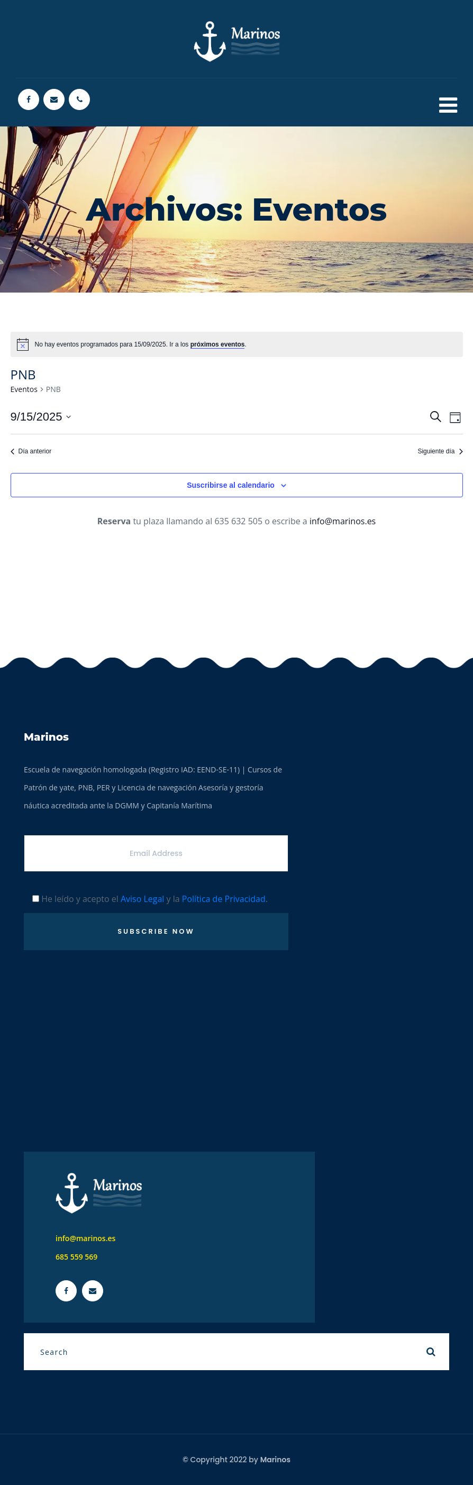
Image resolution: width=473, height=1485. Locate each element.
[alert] (237, 344)
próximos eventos (217, 344)
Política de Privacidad (224, 899)
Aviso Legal (143, 899)
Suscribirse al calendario (231, 485)
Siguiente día (439, 451)
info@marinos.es (343, 521)
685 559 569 (76, 1257)
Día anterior (31, 451)
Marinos (275, 1459)
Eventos (24, 389)
